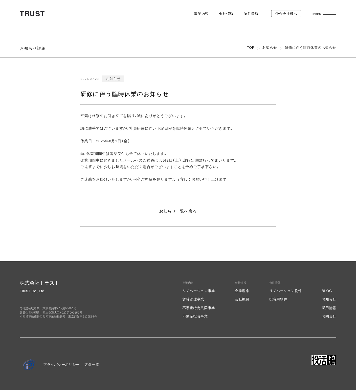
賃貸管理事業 (193, 299)
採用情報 (329, 308)
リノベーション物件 (285, 291)
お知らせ (329, 299)
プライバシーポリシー (61, 364)
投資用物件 (278, 299)
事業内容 (201, 14)
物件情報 (251, 14)
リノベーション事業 (198, 291)
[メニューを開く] (329, 14)
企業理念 (242, 291)
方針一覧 (92, 364)
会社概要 (242, 299)
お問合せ (329, 316)
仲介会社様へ (286, 14)
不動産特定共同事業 (198, 308)
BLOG (327, 291)
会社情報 (226, 14)
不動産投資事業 (195, 316)
